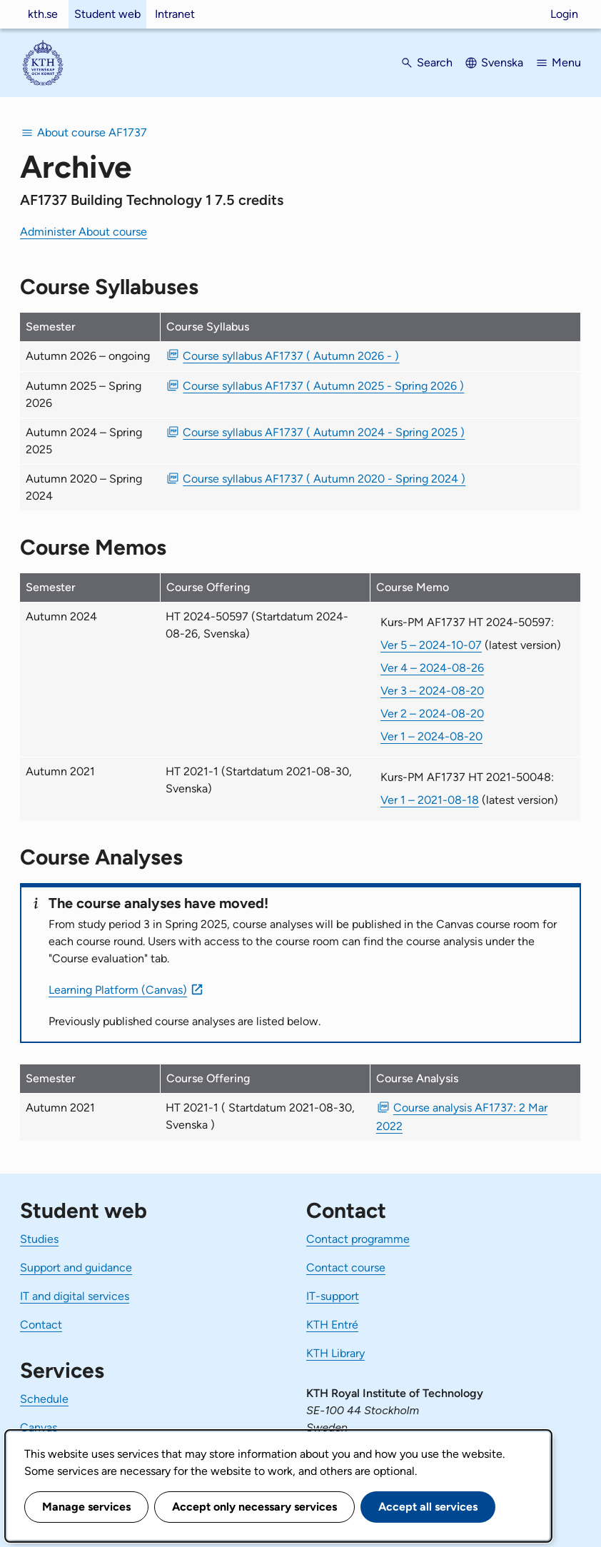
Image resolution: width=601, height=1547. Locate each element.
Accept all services (428, 1506)
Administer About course (83, 231)
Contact (41, 1324)
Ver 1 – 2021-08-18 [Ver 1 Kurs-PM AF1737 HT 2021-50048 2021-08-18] (429, 800)
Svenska (502, 62)
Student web (107, 14)
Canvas (38, 1427)
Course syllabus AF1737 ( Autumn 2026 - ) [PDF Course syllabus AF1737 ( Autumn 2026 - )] (291, 356)
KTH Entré (332, 1324)
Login (564, 14)
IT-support (332, 1296)
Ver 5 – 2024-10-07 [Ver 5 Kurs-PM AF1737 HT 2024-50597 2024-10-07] (431, 645)
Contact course (345, 1267)
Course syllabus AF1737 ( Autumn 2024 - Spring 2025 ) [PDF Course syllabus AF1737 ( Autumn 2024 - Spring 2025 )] (324, 432)
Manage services (86, 1506)
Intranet (175, 14)
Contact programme (358, 1239)
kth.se (43, 14)
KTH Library (335, 1353)
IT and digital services (74, 1296)
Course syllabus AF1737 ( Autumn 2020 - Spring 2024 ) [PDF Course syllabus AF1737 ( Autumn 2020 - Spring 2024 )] (324, 478)
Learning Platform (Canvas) (118, 990)
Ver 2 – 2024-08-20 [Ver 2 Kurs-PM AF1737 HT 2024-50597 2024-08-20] (432, 713)
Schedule (44, 1399)
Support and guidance (76, 1267)
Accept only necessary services (254, 1506)
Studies (39, 1239)
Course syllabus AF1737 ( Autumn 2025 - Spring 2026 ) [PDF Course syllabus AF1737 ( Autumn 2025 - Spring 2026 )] (323, 386)
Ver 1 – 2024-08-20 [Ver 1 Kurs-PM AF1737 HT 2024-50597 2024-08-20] (431, 736)
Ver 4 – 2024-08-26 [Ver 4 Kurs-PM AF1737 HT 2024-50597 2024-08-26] (432, 668)
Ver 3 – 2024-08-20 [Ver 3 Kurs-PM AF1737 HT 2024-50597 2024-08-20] (432, 690)
